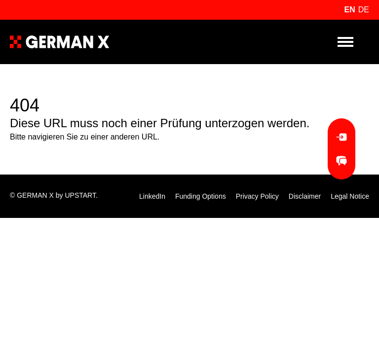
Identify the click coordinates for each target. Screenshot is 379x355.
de (363, 9)
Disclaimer (305, 196)
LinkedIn (152, 196)
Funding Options (200, 196)
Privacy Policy (257, 196)
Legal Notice (350, 196)
